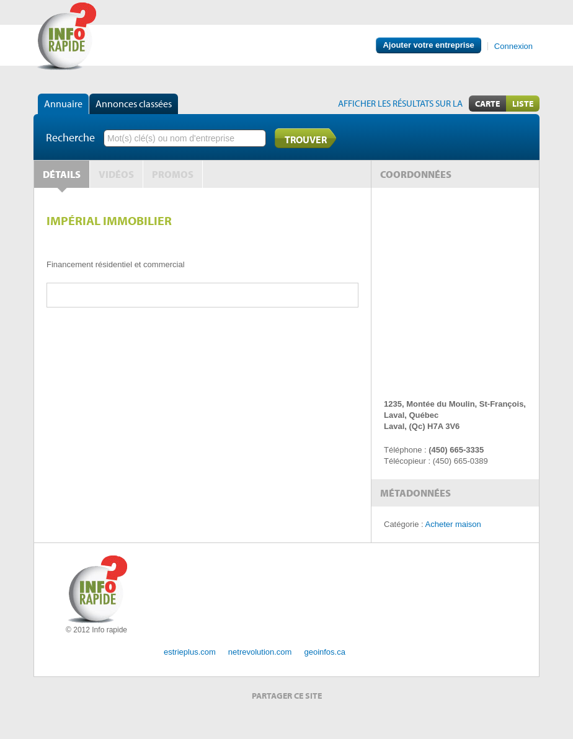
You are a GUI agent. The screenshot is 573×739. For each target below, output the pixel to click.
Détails (62, 174)
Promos (172, 174)
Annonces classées (134, 103)
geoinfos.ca (324, 652)
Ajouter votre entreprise (428, 45)
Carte (487, 103)
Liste (522, 103)
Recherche (70, 137)
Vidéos (116, 174)
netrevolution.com (260, 652)
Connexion (513, 46)
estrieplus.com (190, 652)
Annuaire (63, 103)
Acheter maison (453, 524)
